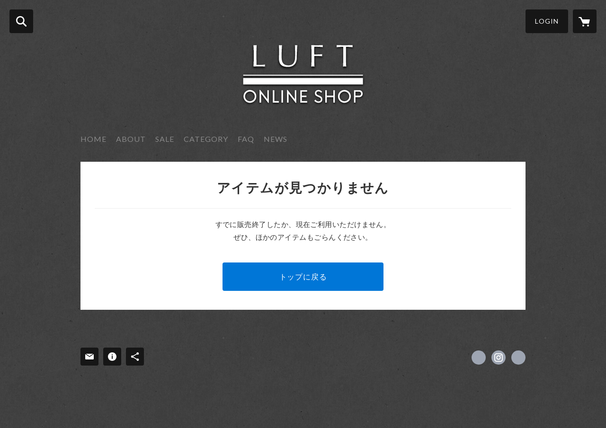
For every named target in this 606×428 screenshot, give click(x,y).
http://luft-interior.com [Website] (518, 357)
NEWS (275, 138)
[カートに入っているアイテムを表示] (585, 21)
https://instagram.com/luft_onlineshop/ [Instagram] (498, 357)
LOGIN (547, 21)
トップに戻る (303, 276)
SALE (164, 138)
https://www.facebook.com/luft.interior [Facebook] (479, 357)
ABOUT (131, 138)
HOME (93, 138)
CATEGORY (206, 138)
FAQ (246, 138)
